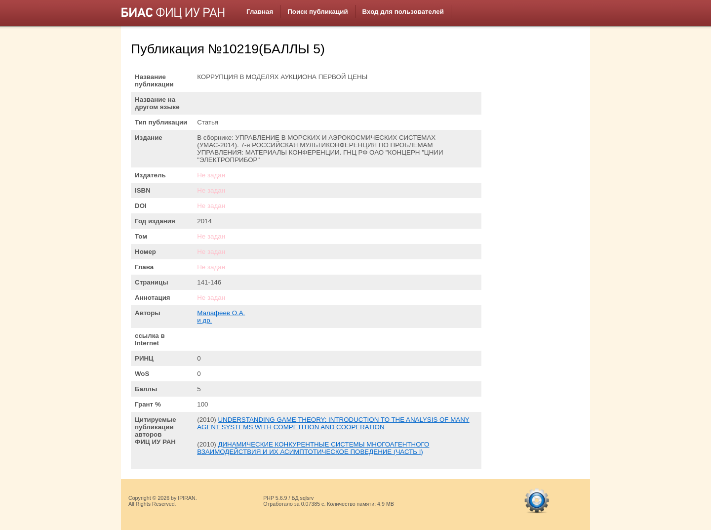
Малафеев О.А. (221, 313)
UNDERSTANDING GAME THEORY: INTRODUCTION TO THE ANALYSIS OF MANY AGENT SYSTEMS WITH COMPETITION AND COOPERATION (333, 423)
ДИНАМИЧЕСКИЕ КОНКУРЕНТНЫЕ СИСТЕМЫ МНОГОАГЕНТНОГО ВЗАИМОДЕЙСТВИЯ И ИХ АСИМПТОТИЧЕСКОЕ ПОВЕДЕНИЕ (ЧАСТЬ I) (313, 448)
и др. (204, 320)
